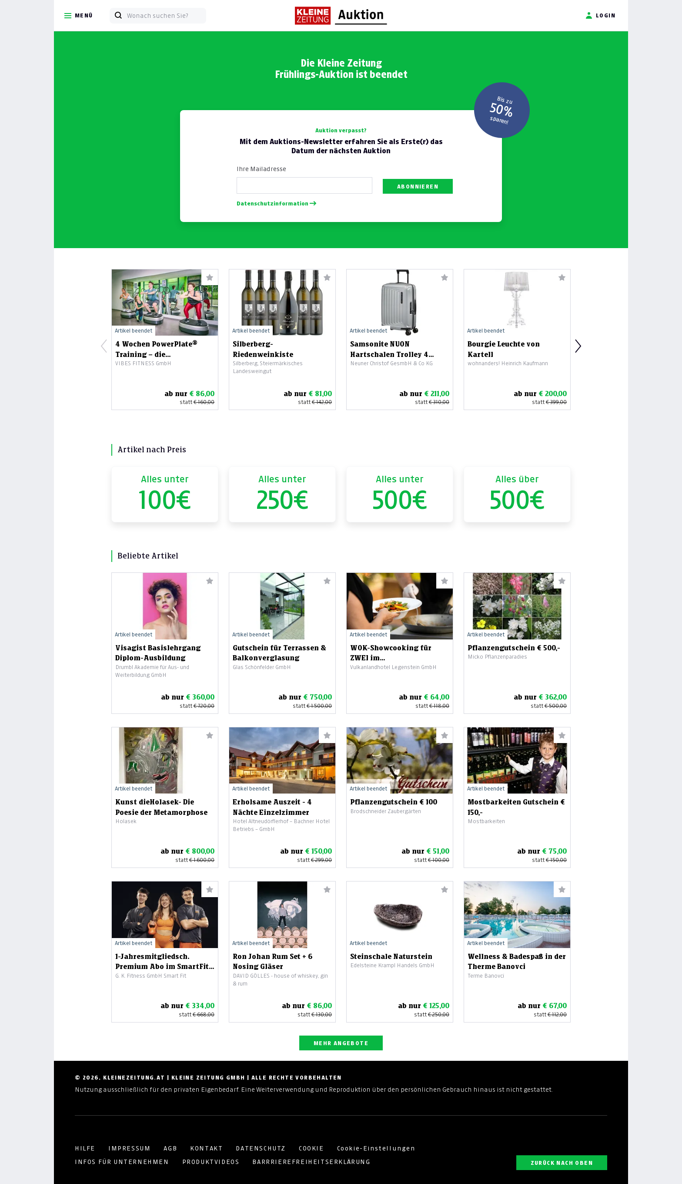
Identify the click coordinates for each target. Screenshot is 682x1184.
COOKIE (311, 1148)
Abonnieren (417, 186)
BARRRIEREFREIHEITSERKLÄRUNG (311, 1162)
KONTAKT (206, 1148)
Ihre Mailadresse (261, 169)
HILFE (85, 1148)
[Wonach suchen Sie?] (166, 16)
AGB (170, 1148)
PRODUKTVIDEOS (211, 1162)
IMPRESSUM (129, 1148)
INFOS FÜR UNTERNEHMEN (122, 1162)
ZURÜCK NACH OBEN (562, 1163)
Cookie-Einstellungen (376, 1148)
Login (600, 15)
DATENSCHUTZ (261, 1148)
